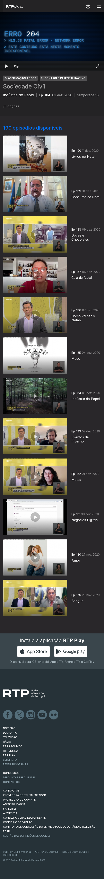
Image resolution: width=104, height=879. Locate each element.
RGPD (6, 831)
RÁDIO (7, 741)
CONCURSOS (11, 772)
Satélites (10, 808)
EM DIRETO (10, 759)
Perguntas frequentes (19, 777)
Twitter (19, 715)
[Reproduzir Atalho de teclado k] (6, 66)
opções (11, 106)
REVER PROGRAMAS (15, 764)
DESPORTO (10, 732)
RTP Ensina (10, 750)
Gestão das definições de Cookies (27, 835)
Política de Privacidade (17, 852)
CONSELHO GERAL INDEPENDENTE (24, 817)
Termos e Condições (74, 852)
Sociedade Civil (24, 86)
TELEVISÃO (10, 737)
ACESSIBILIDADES (14, 804)
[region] (52, 41)
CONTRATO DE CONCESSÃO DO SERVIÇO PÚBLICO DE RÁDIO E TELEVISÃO (49, 826)
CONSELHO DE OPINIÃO (17, 822)
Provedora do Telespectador (24, 795)
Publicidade (10, 855)
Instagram (31, 715)
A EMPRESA (10, 813)
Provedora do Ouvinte (19, 799)
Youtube (42, 715)
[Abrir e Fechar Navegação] (98, 6)
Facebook (8, 715)
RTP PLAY (9, 755)
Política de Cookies (46, 852)
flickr (54, 715)
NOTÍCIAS (9, 728)
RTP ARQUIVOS (12, 746)
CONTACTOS (11, 790)
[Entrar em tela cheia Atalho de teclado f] (97, 66)
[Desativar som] (16, 66)
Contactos (11, 782)
